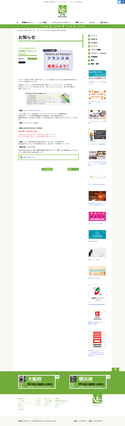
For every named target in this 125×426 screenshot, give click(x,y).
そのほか (94, 43)
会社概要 (57, 398)
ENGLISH (57, 405)
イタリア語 (57, 26)
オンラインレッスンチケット (61, 22)
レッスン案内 (42, 22)
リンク (56, 407)
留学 (92, 60)
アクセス (92, 22)
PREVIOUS (47, 169)
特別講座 (94, 57)
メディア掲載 (95, 50)
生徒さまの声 (47, 398)
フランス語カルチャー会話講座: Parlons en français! (53, 30)
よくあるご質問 (47, 400)
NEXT (73, 169)
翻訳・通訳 (95, 64)
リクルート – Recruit (98, 53)
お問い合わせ (104, 22)
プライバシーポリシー (60, 402)
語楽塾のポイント (27, 22)
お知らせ (26, 30)
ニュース (94, 46)
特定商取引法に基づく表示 (61, 400)
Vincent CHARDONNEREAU (32, 110)
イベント (34, 30)
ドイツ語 (69, 26)
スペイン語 (81, 26)
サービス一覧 (47, 402)
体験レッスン (79, 22)
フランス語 (44, 26)
